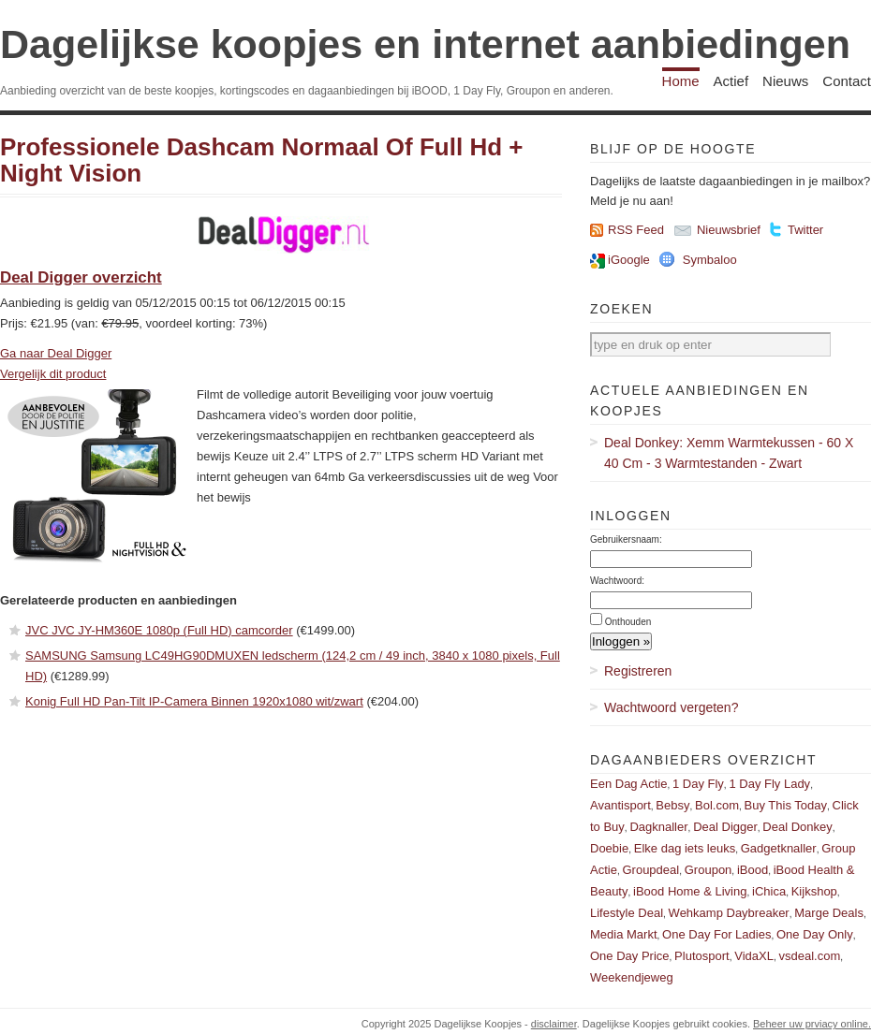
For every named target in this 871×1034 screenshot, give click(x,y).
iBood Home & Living (689, 891)
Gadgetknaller (779, 848)
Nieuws (785, 81)
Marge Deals (829, 913)
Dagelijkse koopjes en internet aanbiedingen (425, 44)
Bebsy (672, 805)
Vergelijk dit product (53, 374)
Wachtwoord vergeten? (671, 707)
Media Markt (623, 934)
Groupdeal (650, 870)
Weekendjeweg (631, 977)
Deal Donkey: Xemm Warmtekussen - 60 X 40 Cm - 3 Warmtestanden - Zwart (728, 453)
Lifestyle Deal (626, 913)
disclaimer (554, 1023)
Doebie (609, 848)
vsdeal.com (809, 956)
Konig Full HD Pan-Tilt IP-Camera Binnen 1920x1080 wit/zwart (194, 701)
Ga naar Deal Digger (55, 353)
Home (681, 81)
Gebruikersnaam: (626, 539)
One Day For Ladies (716, 934)
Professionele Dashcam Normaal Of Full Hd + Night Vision (261, 160)
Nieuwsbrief (728, 230)
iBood (752, 870)
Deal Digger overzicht (81, 277)
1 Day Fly (698, 784)
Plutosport (702, 956)
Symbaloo (710, 260)
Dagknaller (658, 827)
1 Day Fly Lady (769, 784)
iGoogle (629, 260)
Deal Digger (725, 827)
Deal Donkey (797, 827)
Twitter (805, 230)
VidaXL (754, 956)
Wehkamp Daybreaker (729, 913)
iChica (769, 891)
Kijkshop (814, 891)
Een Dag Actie (628, 784)
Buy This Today (786, 805)
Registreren (638, 670)
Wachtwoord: (617, 580)
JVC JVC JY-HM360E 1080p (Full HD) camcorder (159, 630)
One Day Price (630, 956)
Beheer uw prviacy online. (812, 1023)
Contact (846, 81)
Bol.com (717, 805)
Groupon (708, 870)
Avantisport (620, 805)
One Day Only (814, 934)
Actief (731, 81)
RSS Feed (636, 230)
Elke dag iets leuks (684, 848)
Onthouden (628, 622)
